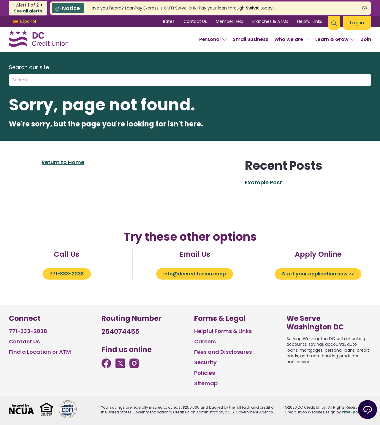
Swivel (253, 8)
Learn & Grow (335, 39)
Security (205, 362)
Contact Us (195, 21)
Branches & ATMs (270, 21)
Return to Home (63, 162)
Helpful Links (309, 21)
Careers (205, 341)
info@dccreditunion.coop (194, 273)
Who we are (291, 39)
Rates (169, 21)
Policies (204, 373)
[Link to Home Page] (38, 39)
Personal (213, 39)
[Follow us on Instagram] (134, 366)
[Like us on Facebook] (106, 366)
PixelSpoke (352, 412)
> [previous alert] (41, 5)
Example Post (263, 182)
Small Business (250, 39)
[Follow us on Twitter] (120, 366)
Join (366, 39)
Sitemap (206, 383)
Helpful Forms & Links (223, 331)
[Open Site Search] (334, 23)
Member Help (229, 21)
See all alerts (28, 11)
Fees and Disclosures (223, 352)
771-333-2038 (67, 273)
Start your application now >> (318, 273)
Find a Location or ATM (40, 352)
